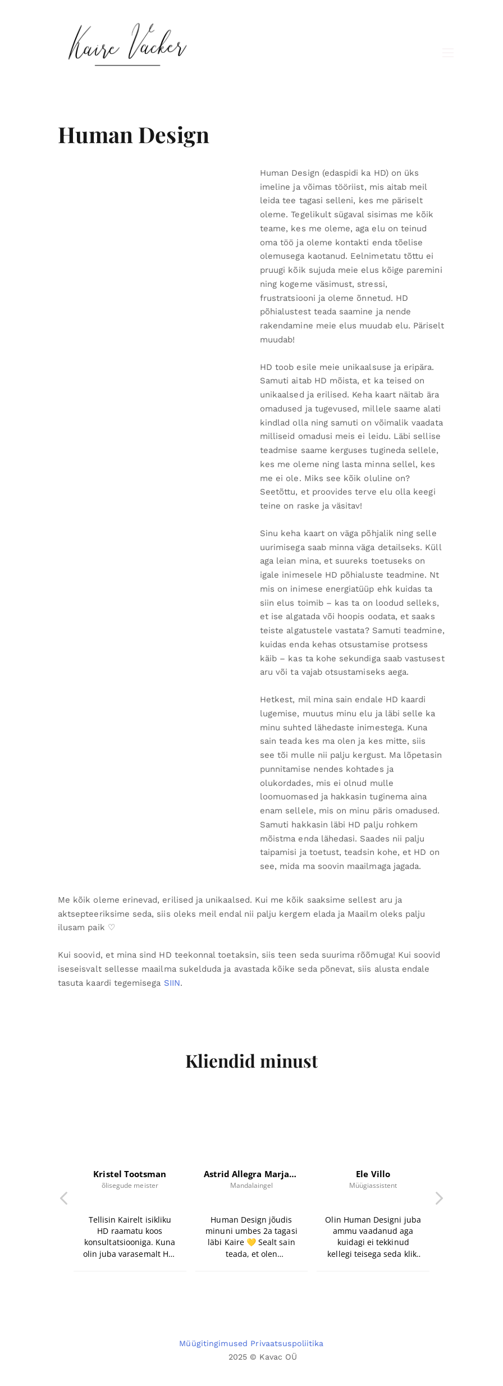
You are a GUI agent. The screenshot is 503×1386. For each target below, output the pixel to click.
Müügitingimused (213, 1343)
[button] (438, 1201)
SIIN (172, 983)
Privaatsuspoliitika (286, 1343)
